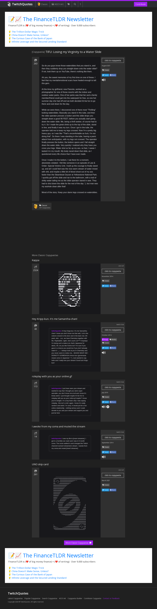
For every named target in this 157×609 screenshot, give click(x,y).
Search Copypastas (49, 598)
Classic (43, 4)
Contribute (141, 4)
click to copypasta (113, 60)
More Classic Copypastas (78, 542)
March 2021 (106, 480)
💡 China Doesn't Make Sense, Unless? (28, 35)
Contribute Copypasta (92, 598)
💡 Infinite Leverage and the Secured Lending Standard (37, 41)
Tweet (105, 75)
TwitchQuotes (20, 4)
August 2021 (106, 66)
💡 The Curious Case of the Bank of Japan (30, 38)
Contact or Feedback (111, 598)
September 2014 (107, 443)
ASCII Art (58, 4)
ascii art (121, 266)
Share (113, 75)
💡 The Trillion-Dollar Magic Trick (26, 31)
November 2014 (107, 276)
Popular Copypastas (32, 598)
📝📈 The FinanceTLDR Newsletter (51, 19)
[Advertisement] (78, 233)
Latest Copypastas (15, 598)
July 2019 (105, 393)
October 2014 (106, 335)
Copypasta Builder (75, 598)
